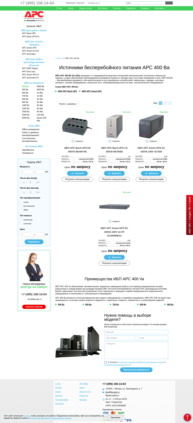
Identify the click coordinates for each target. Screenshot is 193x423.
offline (26, 210)
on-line (26, 202)
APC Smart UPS (29, 48)
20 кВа (40, 99)
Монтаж (58, 396)
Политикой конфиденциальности (117, 365)
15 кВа (40, 96)
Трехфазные (27, 153)
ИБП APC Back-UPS (67, 91)
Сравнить (79, 141)
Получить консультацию (77, 179)
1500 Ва (25, 108)
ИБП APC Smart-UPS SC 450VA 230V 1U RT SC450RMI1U (114, 232)
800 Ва (25, 99)
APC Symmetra (29, 54)
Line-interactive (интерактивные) (29, 139)
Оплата (117, 8)
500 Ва (25, 90)
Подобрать (34, 242)
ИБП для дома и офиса (34, 30)
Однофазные (28, 150)
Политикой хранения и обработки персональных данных (141, 362)
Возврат (145, 8)
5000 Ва (25, 118)
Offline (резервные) (30, 129)
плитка (160, 103)
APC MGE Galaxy (30, 68)
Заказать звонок (75, 2)
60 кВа (40, 108)
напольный (28, 220)
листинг (165, 103)
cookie (27, 416)
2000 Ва (25, 112)
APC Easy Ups (28, 71)
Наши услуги (85, 8)
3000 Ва (25, 115)
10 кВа (40, 93)
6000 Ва (40, 86)
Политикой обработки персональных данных (51, 418)
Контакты (159, 8)
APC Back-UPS (29, 33)
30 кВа (40, 102)
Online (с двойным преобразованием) (30, 133)
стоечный (27, 224)
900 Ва (25, 102)
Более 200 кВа (41, 119)
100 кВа (40, 115)
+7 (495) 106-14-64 (37, 3)
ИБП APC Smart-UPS (92, 91)
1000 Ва (25, 105)
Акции (58, 392)
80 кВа (40, 112)
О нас (59, 8)
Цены (71, 8)
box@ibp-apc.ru (94, 3)
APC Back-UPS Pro (30, 36)
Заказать (79, 173)
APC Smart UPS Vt (30, 75)
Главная (58, 58)
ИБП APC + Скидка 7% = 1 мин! (189, 215)
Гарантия (131, 8)
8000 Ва (40, 90)
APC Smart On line (30, 51)
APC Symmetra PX (30, 78)
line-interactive (29, 206)
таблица (170, 103)
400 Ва (25, 86)
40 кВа (40, 105)
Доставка (102, 8)
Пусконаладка (61, 400)
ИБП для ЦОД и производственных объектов (34, 62)
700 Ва (25, 96)
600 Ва (25, 93)
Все (38, 182)
